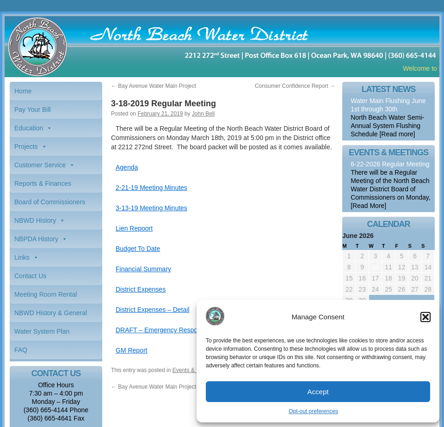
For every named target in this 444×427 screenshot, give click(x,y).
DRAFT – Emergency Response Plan (169, 330)
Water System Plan (41, 331)
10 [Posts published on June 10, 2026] (375, 267)
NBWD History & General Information (50, 315)
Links (22, 257)
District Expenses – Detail (153, 309)
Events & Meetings (196, 370)
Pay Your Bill (32, 109)
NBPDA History (36, 239)
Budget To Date (138, 248)
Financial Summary (143, 269)
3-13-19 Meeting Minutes (151, 208)
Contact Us (30, 276)
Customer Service (40, 165)
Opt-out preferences (313, 411)
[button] (425, 317)
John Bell (203, 113)
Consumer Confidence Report (295, 86)
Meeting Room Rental (45, 294)
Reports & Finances (42, 183)
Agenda (127, 167)
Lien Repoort (134, 228)
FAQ (20, 350)
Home (22, 91)
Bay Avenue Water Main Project (153, 86)
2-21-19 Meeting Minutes (151, 187)
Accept (318, 392)
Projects (26, 146)
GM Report (131, 350)
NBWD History (35, 220)
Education (28, 128)
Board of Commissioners (49, 202)
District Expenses (141, 289)
